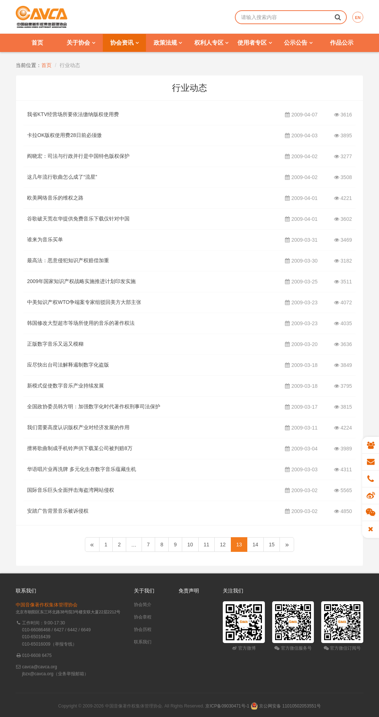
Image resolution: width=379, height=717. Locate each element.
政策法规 (168, 43)
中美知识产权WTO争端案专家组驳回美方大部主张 (84, 302)
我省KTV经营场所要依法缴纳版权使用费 (73, 114)
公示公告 (298, 43)
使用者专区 (254, 43)
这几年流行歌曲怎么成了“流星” (62, 176)
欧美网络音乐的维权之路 (55, 197)
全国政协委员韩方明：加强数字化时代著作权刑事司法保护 (93, 406)
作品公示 (341, 43)
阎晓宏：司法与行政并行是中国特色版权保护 (78, 156)
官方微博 (244, 648)
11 (207, 544)
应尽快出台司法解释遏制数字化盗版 (68, 364)
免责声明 (189, 591)
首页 (37, 43)
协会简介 (142, 604)
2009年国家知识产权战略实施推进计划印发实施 (81, 281)
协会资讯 (124, 43)
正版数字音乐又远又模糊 (55, 343)
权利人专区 (211, 43)
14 (255, 544)
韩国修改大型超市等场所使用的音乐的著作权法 (81, 323)
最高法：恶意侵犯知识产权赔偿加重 (68, 260)
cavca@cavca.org (39, 666)
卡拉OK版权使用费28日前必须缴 (64, 135)
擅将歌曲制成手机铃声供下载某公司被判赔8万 (79, 448)
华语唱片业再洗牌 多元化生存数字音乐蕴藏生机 (81, 469)
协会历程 (142, 629)
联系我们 (142, 641)
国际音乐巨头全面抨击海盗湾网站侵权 (70, 490)
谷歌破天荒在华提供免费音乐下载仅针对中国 (78, 218)
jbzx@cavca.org (37, 673)
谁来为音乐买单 (45, 239)
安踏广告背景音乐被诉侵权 (58, 510)
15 (272, 544)
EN (357, 17)
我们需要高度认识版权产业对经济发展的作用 (78, 427)
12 (223, 544)
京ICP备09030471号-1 (227, 706)
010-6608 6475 (37, 655)
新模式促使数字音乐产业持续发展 (65, 385)
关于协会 (81, 43)
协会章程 (142, 617)
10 (190, 544)
